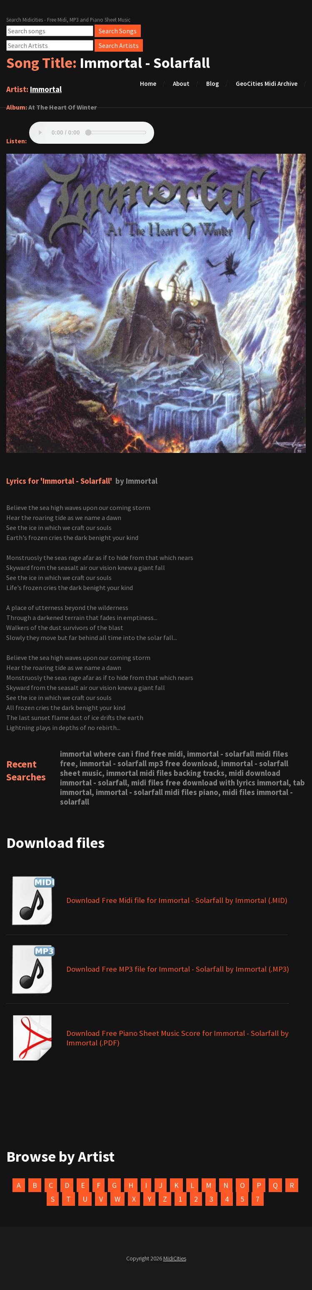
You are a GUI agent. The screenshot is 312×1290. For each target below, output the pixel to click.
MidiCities (174, 1258)
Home (148, 84)
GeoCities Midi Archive (266, 84)
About (181, 84)
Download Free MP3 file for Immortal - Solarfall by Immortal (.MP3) (177, 969)
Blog (212, 84)
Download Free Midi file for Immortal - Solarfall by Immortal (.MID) (176, 900)
